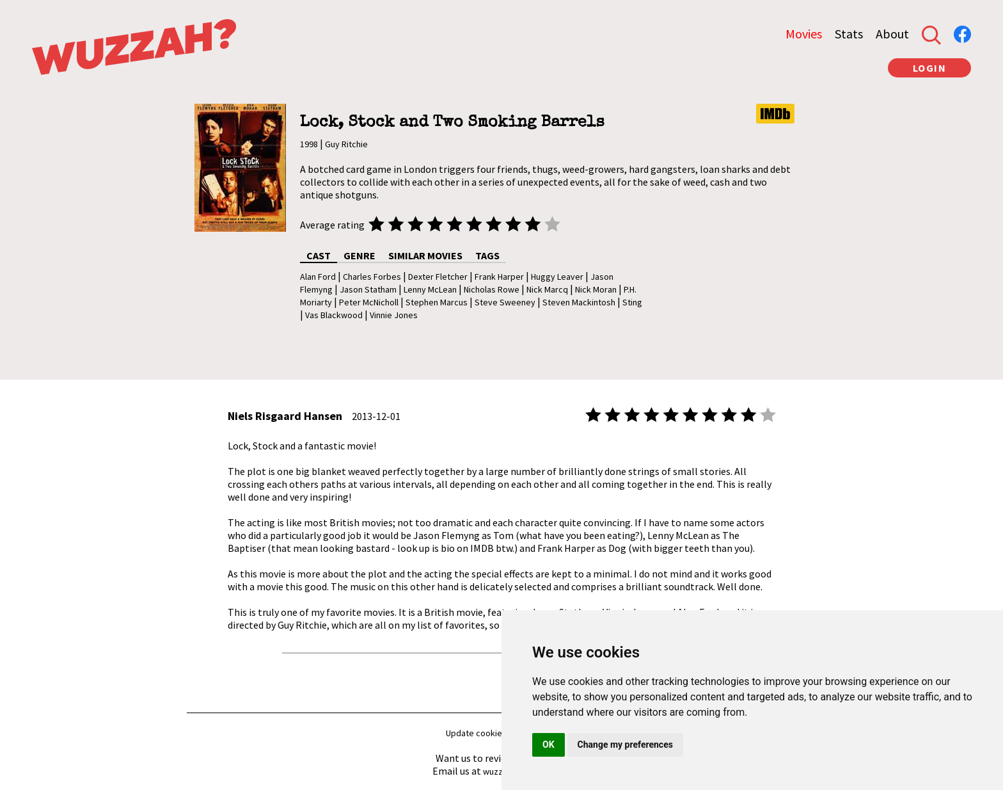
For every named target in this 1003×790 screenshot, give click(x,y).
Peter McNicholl (369, 302)
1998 (309, 144)
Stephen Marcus (437, 302)
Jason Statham (368, 289)
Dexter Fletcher (438, 276)
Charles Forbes (372, 276)
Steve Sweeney (505, 302)
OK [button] (548, 744)
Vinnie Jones (394, 315)
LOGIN (930, 67)
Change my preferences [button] (625, 744)
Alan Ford (318, 276)
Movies (804, 34)
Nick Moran (596, 289)
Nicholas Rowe (491, 289)
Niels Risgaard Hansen (285, 415)
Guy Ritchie (346, 144)
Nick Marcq (547, 289)
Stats (849, 34)
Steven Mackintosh (578, 302)
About (892, 34)
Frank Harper (499, 276)
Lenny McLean (430, 289)
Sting (632, 302)
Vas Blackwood (334, 315)
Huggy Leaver (557, 276)
